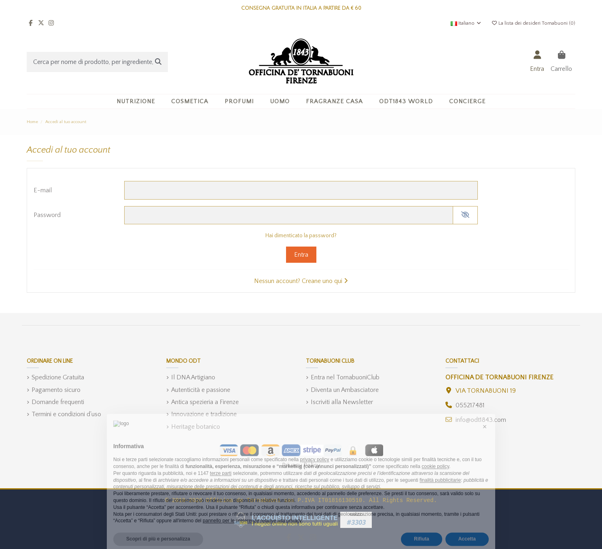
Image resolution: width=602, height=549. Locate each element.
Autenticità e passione (200, 390)
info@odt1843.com (481, 419)
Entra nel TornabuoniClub (345, 377)
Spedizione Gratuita (58, 377)
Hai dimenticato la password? (301, 235)
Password (47, 215)
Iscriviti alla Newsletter (342, 402)
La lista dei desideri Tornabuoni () (533, 23)
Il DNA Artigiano (193, 377)
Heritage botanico (195, 426)
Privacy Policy (301, 465)
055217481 (470, 405)
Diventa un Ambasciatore (345, 390)
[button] (189, 101)
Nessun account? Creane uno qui (301, 281)
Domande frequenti (58, 402)
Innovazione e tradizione (204, 414)
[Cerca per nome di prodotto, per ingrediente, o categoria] (158, 62)
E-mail (43, 190)
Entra (301, 254)
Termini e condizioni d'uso (66, 414)
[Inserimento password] (288, 215)
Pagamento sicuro (56, 390)
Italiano (466, 23)
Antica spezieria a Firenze (205, 402)
